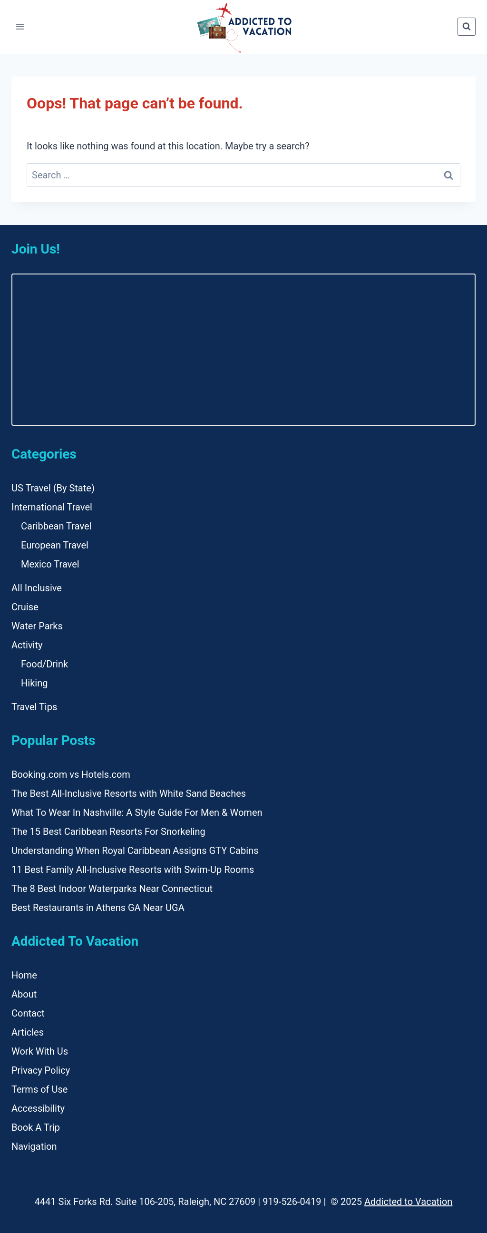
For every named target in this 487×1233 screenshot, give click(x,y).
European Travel (54, 545)
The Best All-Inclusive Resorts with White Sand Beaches (128, 793)
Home (24, 975)
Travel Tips (34, 707)
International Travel (51, 507)
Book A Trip (35, 1127)
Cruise (25, 607)
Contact (28, 1013)
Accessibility (38, 1108)
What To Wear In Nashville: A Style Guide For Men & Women (137, 812)
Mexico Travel (50, 564)
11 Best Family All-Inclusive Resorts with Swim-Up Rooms (132, 869)
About (24, 994)
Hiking (34, 683)
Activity (26, 645)
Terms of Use (39, 1089)
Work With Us (39, 1051)
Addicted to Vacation (408, 1201)
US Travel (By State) (53, 488)
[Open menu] (20, 27)
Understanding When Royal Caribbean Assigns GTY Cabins (134, 850)
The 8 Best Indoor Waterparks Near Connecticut (112, 888)
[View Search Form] (467, 27)
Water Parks (37, 626)
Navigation (34, 1146)
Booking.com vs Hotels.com (70, 774)
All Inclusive (36, 588)
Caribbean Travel (56, 526)
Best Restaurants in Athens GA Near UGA (98, 907)
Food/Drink (44, 664)
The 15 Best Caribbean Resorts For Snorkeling (108, 831)
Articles (27, 1032)
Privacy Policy (40, 1070)
